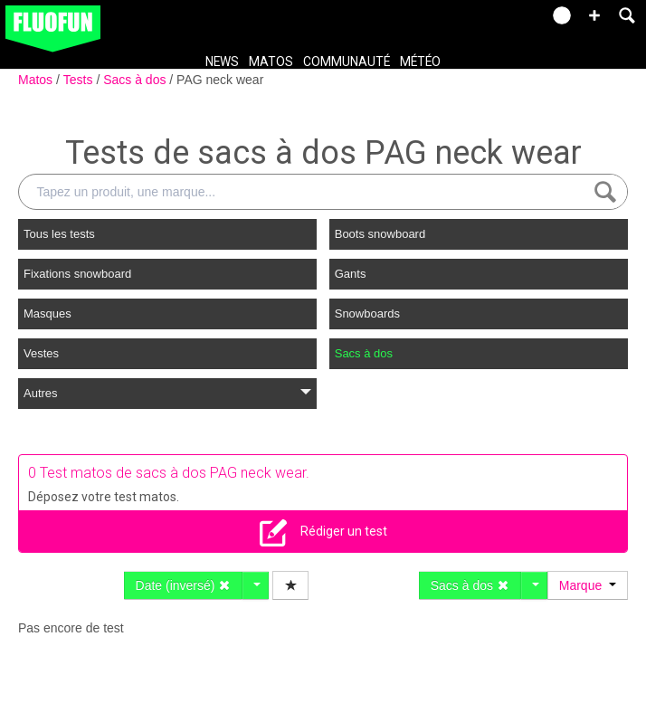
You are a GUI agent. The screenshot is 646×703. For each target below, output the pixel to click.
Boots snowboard (380, 234)
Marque (587, 585)
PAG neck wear (219, 79)
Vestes (41, 353)
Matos (271, 61)
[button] (594, 15)
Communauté (346, 61)
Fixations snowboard (77, 273)
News (222, 61)
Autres (167, 393)
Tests (80, 79)
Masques (47, 313)
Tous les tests (59, 234)
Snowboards (367, 313)
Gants (350, 273)
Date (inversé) (184, 585)
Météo (420, 61)
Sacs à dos (136, 79)
